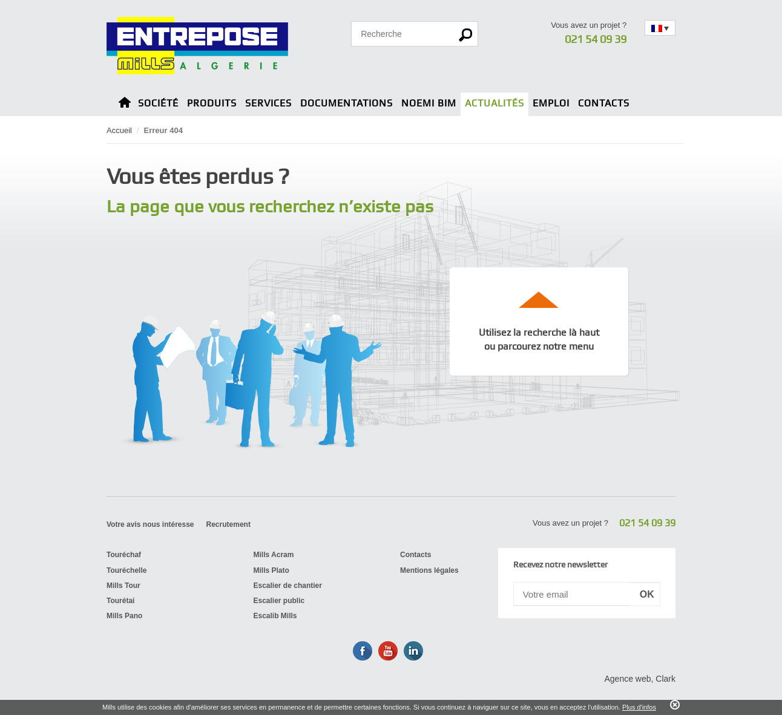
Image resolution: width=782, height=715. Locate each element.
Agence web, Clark (639, 679)
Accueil (119, 130)
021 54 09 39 (595, 39)
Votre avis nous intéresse (150, 524)
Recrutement (228, 524)
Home (125, 104)
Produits (212, 103)
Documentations (346, 103)
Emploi (551, 103)
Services (268, 103)
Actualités (494, 103)
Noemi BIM (428, 103)
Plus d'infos (639, 707)
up (539, 299)
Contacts (603, 103)
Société (158, 103)
